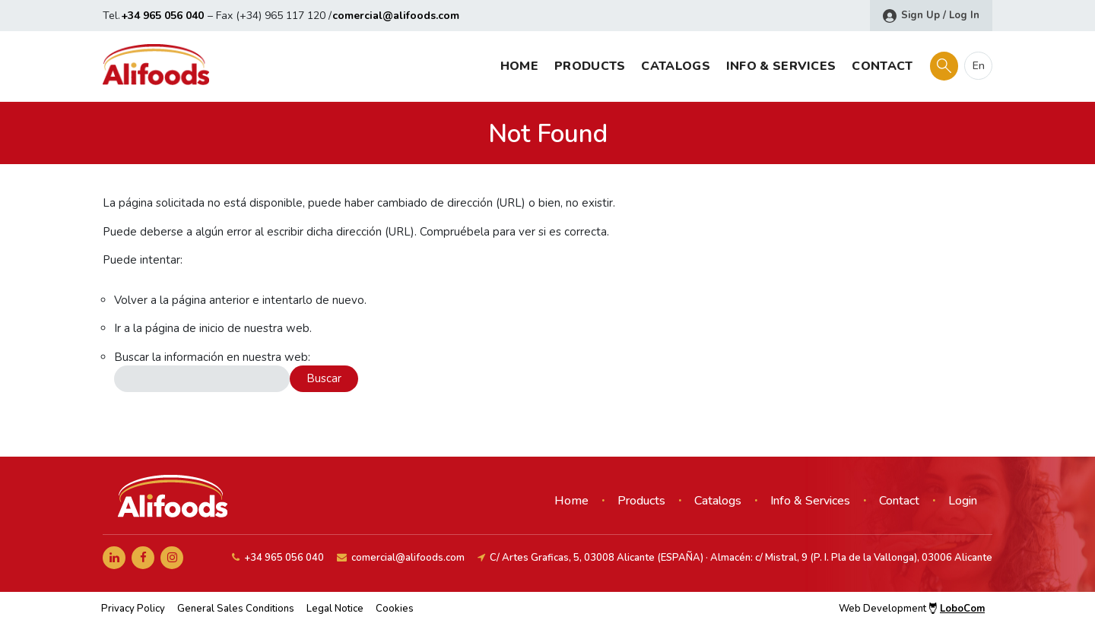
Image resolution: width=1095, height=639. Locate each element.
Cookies (395, 608)
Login (962, 500)
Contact (882, 66)
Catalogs (675, 66)
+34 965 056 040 (162, 15)
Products (589, 66)
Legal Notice (334, 608)
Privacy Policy (133, 608)
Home (519, 66)
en (979, 66)
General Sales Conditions (235, 608)
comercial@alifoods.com (395, 15)
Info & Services (781, 66)
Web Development (912, 608)
